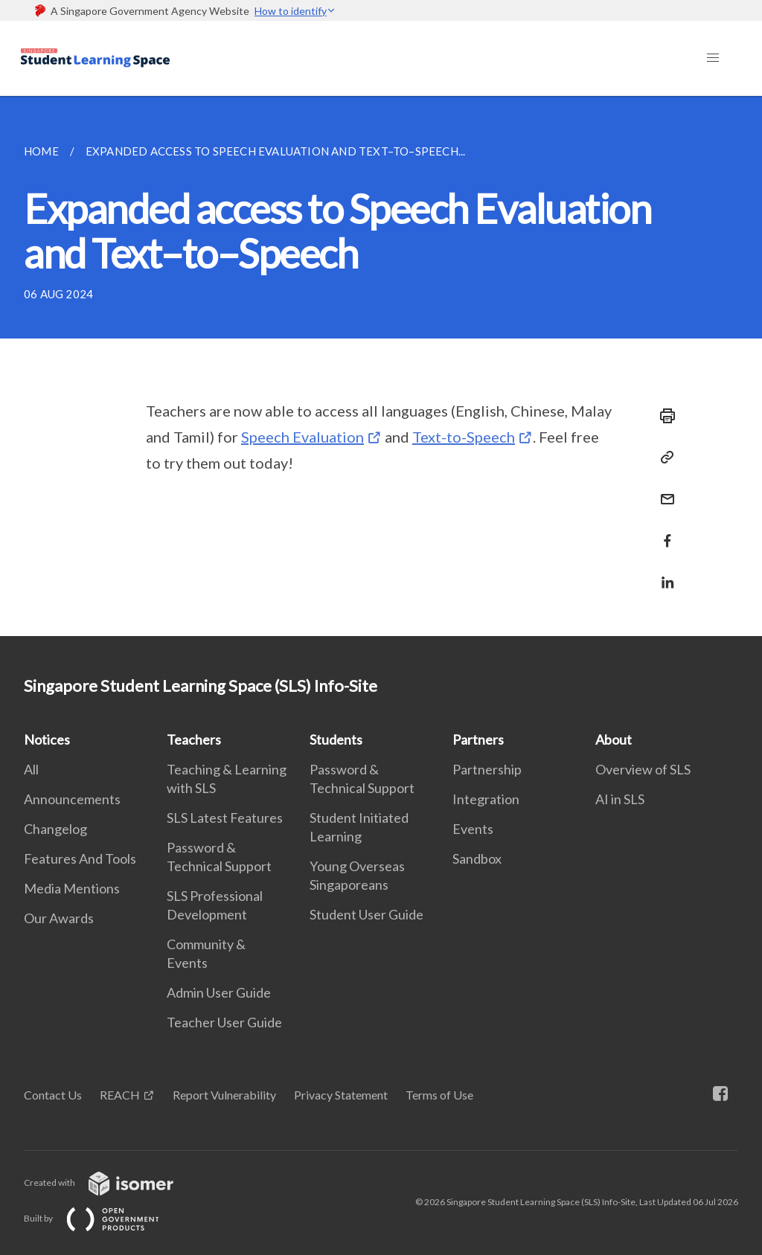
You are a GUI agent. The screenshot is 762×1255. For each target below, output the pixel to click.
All (31, 769)
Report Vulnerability (224, 1095)
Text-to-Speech (463, 437)
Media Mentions (72, 888)
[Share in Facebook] (663, 531)
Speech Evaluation (302, 437)
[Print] (663, 416)
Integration (485, 799)
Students (336, 739)
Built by (103, 1218)
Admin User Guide (219, 992)
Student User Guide (366, 914)
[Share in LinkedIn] (663, 573)
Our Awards (59, 918)
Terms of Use (439, 1095)
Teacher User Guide (224, 1022)
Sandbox (477, 858)
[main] (381, 366)
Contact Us (53, 1095)
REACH (120, 1095)
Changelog (55, 829)
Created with (110, 1182)
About (613, 739)
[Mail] (663, 490)
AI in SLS (619, 799)
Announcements (72, 799)
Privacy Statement (341, 1095)
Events (472, 829)
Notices (47, 739)
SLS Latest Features (225, 817)
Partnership (487, 769)
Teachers (194, 739)
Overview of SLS (643, 769)
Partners (478, 739)
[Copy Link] (663, 457)
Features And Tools (80, 858)
